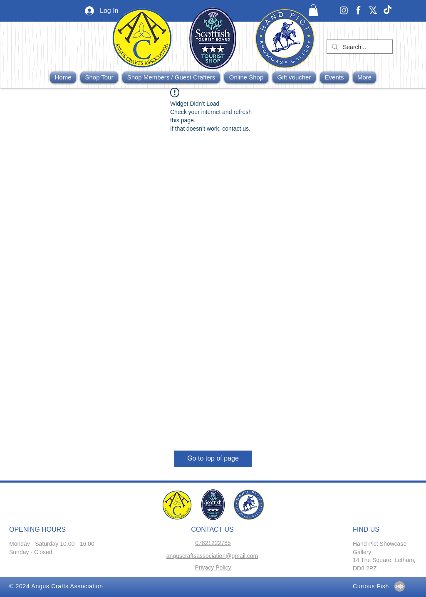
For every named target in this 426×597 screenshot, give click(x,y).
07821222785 (213, 543)
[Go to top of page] (213, 459)
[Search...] (359, 47)
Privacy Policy (213, 567)
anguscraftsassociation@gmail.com (212, 555)
